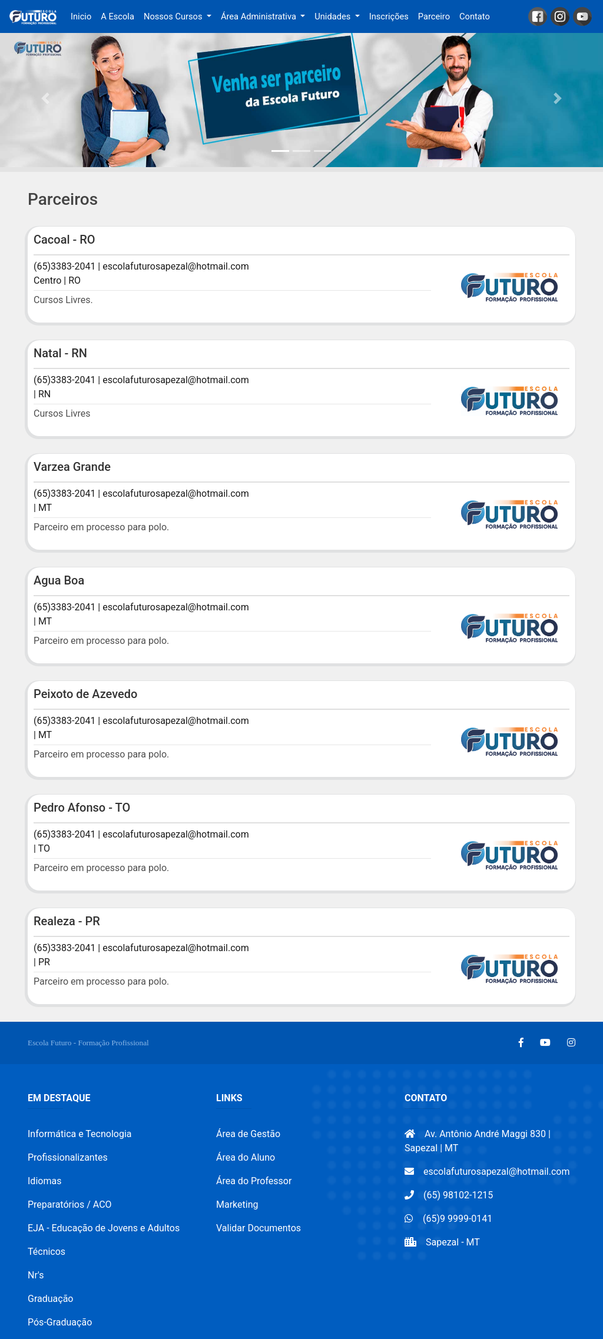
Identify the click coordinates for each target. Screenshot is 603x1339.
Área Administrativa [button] (260, 16)
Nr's (36, 1275)
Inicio (83, 15)
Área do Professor (253, 1181)
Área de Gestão (248, 1133)
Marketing (237, 1204)
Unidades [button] (333, 16)
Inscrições (389, 16)
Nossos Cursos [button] (174, 16)
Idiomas (44, 1181)
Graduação (50, 1298)
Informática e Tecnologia (80, 1133)
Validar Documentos (258, 1228)
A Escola (117, 16)
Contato (474, 16)
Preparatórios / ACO (70, 1204)
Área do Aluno (245, 1157)
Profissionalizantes (68, 1157)
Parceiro (434, 16)
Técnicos (46, 1251)
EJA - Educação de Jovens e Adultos (104, 1228)
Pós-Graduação (60, 1322)
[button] (45, 98)
